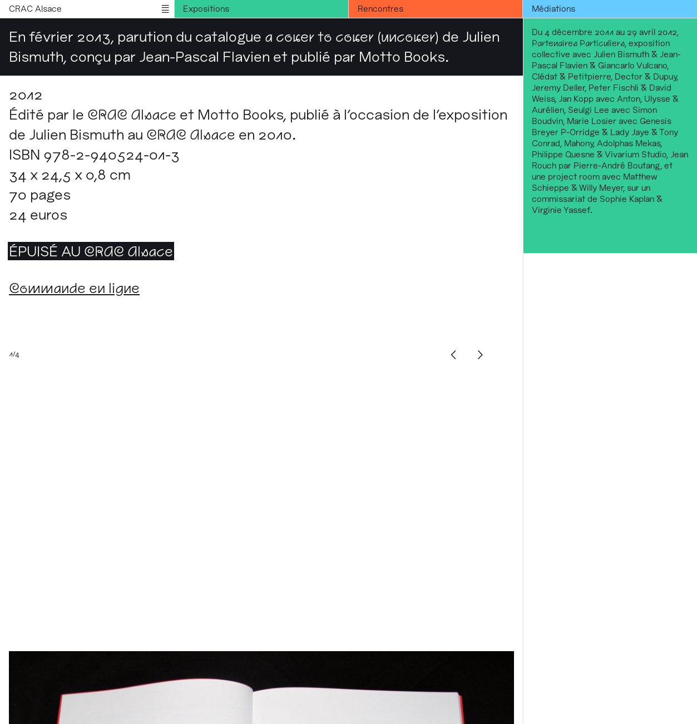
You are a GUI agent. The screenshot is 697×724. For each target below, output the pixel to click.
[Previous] (454, 354)
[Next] (480, 354)
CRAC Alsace (35, 8)
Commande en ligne (74, 288)
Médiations (553, 8)
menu (165, 9)
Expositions (206, 8)
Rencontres (380, 8)
